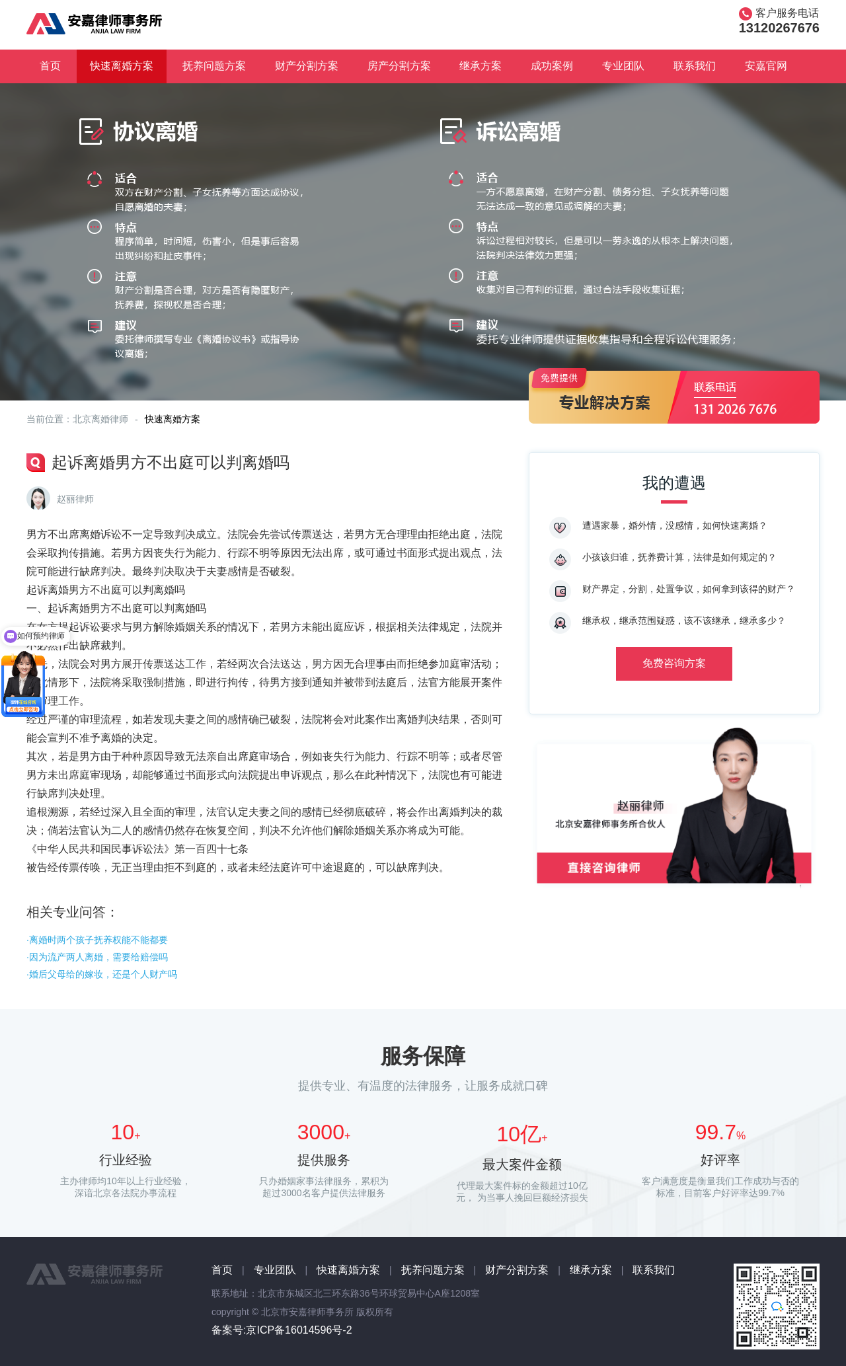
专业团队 (623, 65)
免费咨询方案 (674, 663)
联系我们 (694, 65)
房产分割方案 (399, 65)
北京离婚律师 (100, 419)
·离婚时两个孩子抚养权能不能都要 (97, 939)
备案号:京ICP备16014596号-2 (282, 1330)
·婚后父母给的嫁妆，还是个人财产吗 (101, 974)
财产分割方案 (306, 65)
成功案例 (552, 65)
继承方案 (480, 65)
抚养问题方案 (214, 65)
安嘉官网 (766, 65)
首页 (50, 65)
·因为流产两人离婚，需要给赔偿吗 (97, 957)
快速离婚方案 (121, 65)
